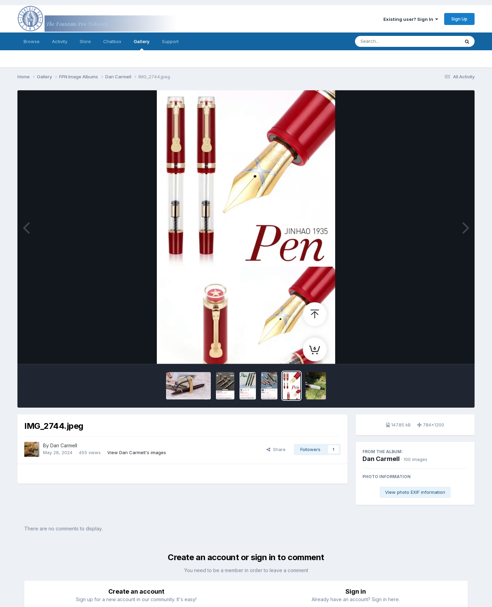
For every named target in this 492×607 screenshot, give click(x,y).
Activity (59, 41)
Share (276, 449)
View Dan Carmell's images (136, 452)
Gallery (142, 44)
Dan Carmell (381, 458)
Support (170, 41)
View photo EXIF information (415, 492)
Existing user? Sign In (410, 19)
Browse (32, 41)
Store (85, 41)
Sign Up (459, 19)
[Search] (388, 41)
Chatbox (112, 41)
